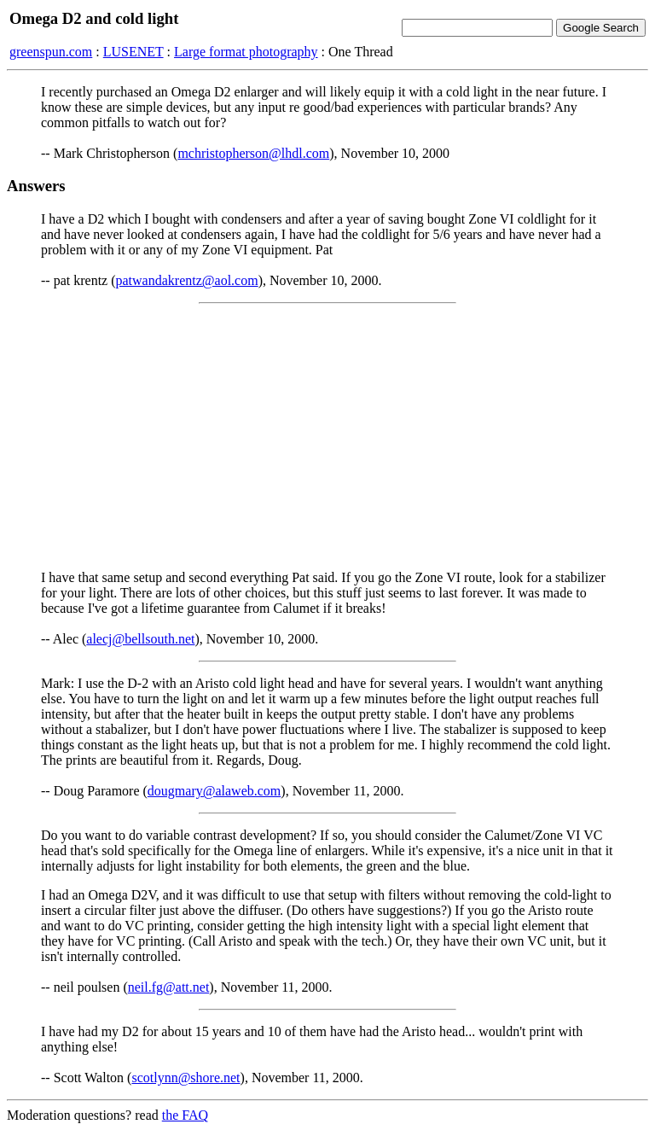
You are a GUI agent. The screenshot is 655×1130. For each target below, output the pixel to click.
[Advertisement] (327, 436)
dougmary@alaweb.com (214, 790)
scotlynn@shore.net (185, 1077)
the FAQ (185, 1115)
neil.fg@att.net (169, 987)
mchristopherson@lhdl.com (253, 153)
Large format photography (246, 51)
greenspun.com (50, 51)
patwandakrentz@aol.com (187, 280)
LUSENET (133, 51)
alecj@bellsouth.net (140, 639)
